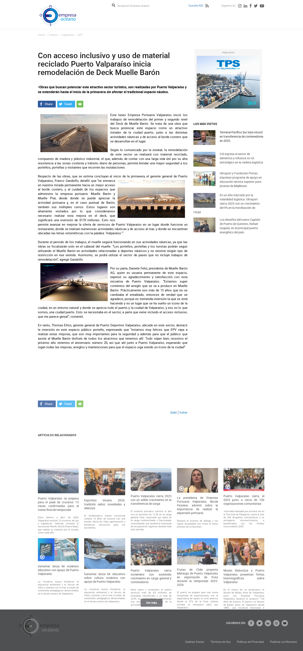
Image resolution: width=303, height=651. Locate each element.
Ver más (151, 605)
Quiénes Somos (228, 642)
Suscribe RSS (196, 5)
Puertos (53, 34)
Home (41, 34)
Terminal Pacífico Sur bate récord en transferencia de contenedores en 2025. (241, 136)
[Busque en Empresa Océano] (136, 5)
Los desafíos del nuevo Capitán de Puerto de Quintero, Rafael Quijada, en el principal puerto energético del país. (240, 231)
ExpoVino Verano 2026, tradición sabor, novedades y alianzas (104, 550)
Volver (183, 412)
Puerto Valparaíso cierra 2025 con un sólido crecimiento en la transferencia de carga (151, 546)
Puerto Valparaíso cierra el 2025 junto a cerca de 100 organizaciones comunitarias (243, 546)
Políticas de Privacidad (284, 642)
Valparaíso (68, 34)
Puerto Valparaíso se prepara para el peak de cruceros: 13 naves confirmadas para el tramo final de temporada (58, 550)
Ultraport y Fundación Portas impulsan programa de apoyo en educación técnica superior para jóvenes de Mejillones (241, 184)
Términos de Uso (254, 642)
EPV (80, 34)
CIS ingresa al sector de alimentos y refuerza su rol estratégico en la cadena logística (241, 162)
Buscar (113, 5)
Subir (173, 412)
